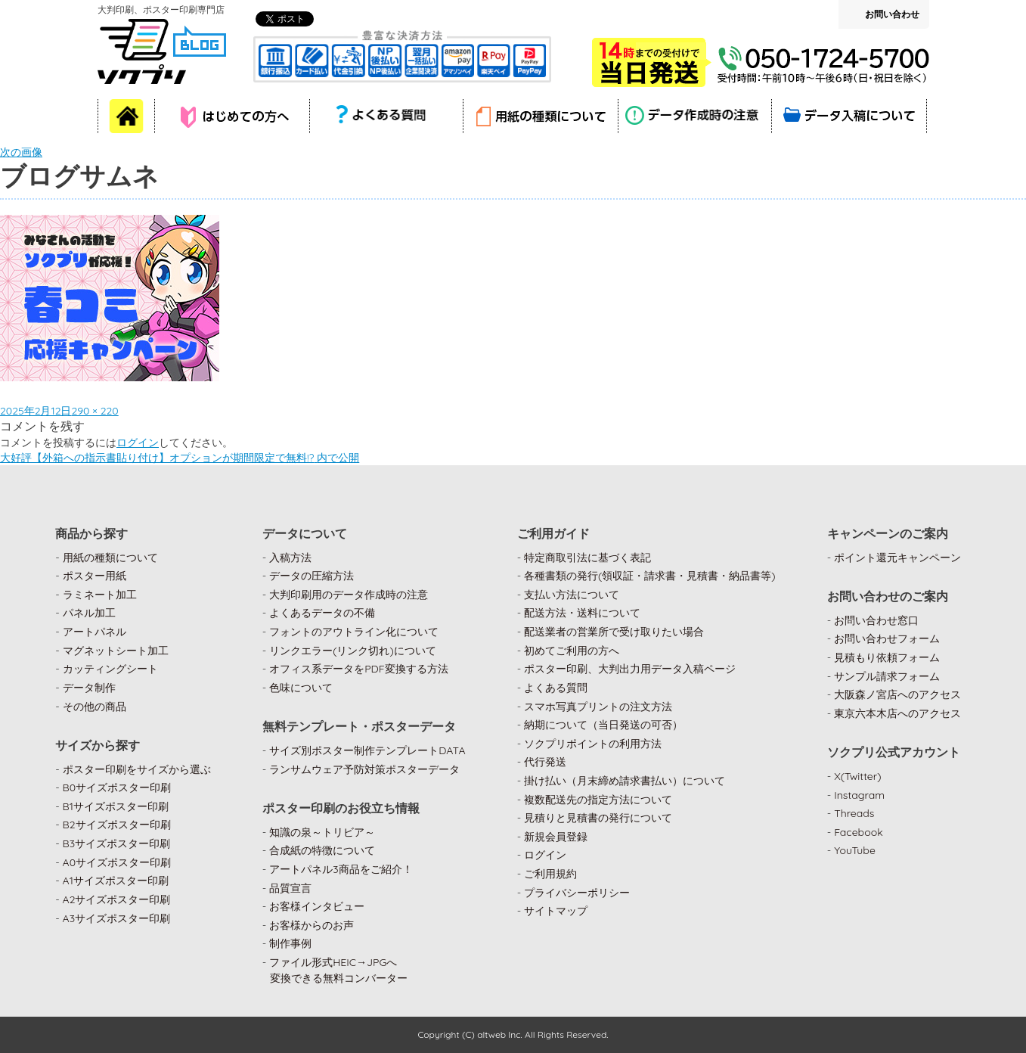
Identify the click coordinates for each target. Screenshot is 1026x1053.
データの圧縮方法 (311, 575)
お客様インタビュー (316, 906)
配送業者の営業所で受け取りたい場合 (614, 631)
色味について (301, 687)
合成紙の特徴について (322, 850)
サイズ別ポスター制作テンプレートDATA (367, 750)
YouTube (855, 850)
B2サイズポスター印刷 (117, 824)
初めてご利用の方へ (571, 650)
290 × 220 (94, 411)
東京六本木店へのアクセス (897, 713)
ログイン (137, 442)
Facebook (858, 832)
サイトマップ (555, 911)
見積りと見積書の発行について (598, 818)
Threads (854, 813)
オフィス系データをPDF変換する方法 (358, 669)
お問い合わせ (892, 14)
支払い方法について (571, 594)
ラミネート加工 (100, 594)
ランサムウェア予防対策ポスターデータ (364, 769)
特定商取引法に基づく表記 (587, 557)
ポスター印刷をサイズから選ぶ (137, 769)
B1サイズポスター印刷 (116, 806)
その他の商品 (94, 706)
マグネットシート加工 (116, 650)
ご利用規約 (550, 874)
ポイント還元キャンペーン (897, 557)
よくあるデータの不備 (322, 613)
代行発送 (545, 762)
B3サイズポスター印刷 (117, 843)
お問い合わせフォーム (887, 638)
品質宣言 (290, 888)
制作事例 (290, 943)
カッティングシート (110, 669)
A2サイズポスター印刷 (117, 899)
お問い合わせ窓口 (876, 620)
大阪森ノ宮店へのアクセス (897, 694)
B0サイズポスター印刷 (117, 787)
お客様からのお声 (311, 925)
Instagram (859, 795)
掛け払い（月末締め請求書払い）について (624, 780)
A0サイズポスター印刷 (117, 862)
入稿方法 (290, 557)
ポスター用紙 (94, 575)
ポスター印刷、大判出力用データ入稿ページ (630, 669)
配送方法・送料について (582, 613)
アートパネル (94, 631)
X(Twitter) (857, 776)
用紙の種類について (110, 557)
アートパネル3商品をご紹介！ (340, 869)
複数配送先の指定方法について (598, 799)
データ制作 (89, 687)
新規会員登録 (555, 836)
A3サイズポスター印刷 (117, 918)
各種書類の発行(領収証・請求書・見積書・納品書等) (650, 575)
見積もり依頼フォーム (887, 657)
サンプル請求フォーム (887, 676)
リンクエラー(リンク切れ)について (352, 650)
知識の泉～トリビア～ (322, 832)
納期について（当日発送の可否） (603, 725)
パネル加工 (89, 613)
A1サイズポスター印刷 (116, 880)
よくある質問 (555, 687)
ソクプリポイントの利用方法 (593, 743)
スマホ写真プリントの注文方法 (598, 706)
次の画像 (21, 152)
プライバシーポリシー (577, 892)
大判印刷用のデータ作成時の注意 (348, 594)
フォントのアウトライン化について (354, 631)
